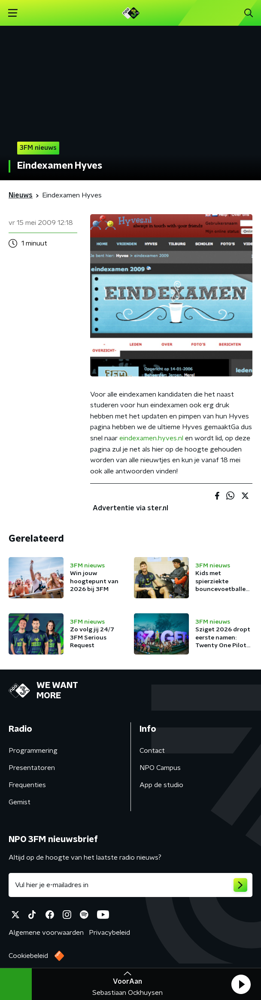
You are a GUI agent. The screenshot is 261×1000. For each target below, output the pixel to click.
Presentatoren (32, 767)
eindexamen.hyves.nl (151, 438)
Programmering (33, 750)
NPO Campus (160, 767)
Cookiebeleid (28, 955)
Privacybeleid (109, 932)
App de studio (161, 785)
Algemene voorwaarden (46, 932)
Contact (152, 750)
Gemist (19, 802)
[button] (241, 984)
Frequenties (27, 785)
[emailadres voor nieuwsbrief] (130, 885)
